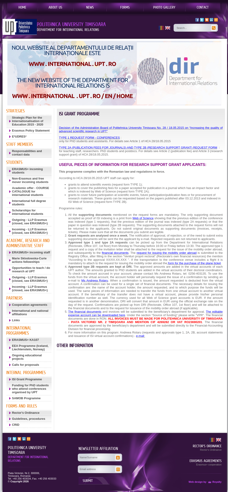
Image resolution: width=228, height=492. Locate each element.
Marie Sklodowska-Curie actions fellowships (29, 260)
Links (16, 320)
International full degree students (29, 202)
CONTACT (203, 7)
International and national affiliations (30, 312)
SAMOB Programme (26, 398)
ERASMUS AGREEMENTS (206, 461)
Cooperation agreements (29, 304)
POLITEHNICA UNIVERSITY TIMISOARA (27, 450)
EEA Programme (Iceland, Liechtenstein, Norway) (30, 347)
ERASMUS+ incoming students (27, 170)
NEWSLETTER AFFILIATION (98, 448)
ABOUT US (55, 7)
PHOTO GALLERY (164, 7)
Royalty (214, 481)
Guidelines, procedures (28, 418)
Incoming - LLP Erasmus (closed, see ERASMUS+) (30, 231)
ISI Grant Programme (27, 379)
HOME (22, 7)
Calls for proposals (25, 364)
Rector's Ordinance (25, 412)
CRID (15, 424)
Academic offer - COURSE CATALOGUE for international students (30, 191)
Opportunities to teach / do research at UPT (31, 269)
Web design (196, 481)
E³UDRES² (19, 136)
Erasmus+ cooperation (209, 464)
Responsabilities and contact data (27, 152)
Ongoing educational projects (27, 357)
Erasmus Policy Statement (31, 130)
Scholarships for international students (27, 212)
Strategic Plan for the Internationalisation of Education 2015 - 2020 (27, 121)
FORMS (125, 7)
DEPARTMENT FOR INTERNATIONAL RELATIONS (28, 458)
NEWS (90, 7)
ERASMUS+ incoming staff (31, 252)
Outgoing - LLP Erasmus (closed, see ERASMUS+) (30, 221)
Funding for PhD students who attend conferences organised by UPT (30, 389)
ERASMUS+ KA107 (25, 340)
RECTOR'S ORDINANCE (207, 446)
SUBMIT (88, 480)
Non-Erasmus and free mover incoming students (30, 180)
